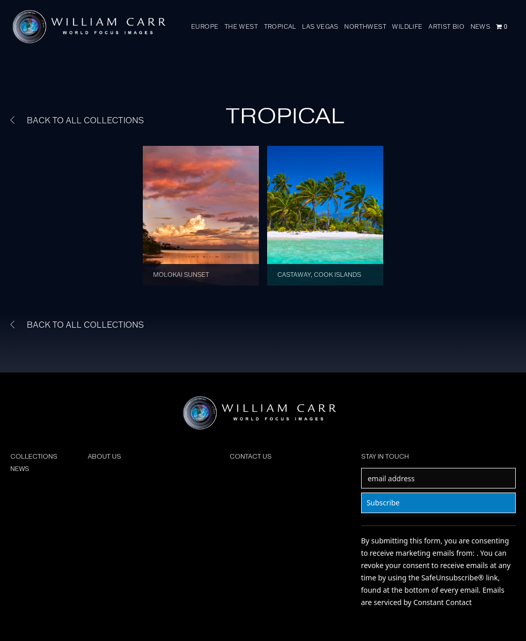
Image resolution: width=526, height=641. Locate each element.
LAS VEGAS (320, 26)
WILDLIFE (407, 26)
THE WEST (241, 26)
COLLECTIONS (34, 456)
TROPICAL (280, 26)
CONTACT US (251, 456)
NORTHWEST (365, 26)
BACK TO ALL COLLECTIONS (77, 120)
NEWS (481, 26)
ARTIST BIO (446, 26)
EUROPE (204, 26)
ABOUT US (104, 456)
